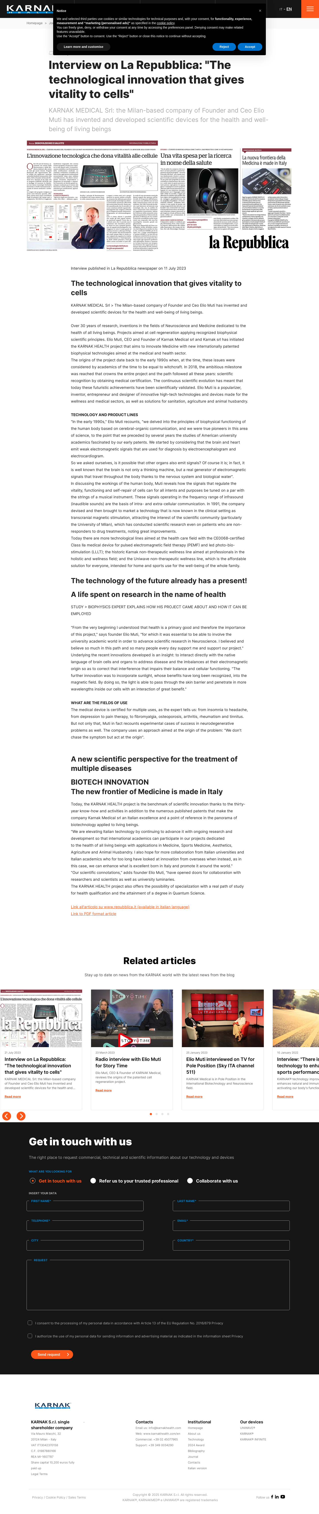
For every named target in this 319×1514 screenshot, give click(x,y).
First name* (41, 1201)
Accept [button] (250, 47)
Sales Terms (77, 1506)
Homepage (35, 23)
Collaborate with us (212, 1181)
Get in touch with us (56, 1181)
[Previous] (6, 1116)
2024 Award (196, 1454)
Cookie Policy (56, 1506)
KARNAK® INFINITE (253, 1448)
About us (194, 1442)
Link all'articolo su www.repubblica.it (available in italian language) (130, 906)
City (34, 1240)
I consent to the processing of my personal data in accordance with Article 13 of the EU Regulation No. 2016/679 (129, 1332)
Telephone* (40, 1220)
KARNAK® (247, 1442)
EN (289, 9)
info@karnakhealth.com (165, 1436)
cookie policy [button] (165, 23)
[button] (260, 10)
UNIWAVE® (247, 1436)
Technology (196, 1448)
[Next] (21, 1116)
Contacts (194, 1471)
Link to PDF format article (93, 913)
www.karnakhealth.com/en (161, 1442)
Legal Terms (39, 1482)
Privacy (217, 1332)
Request (41, 1259)
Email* (182, 1220)
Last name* (186, 1201)
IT (281, 9)
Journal (193, 1465)
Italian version (197, 1477)
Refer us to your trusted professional (134, 1181)
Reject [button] (224, 47)
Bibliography (196, 1459)
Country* (185, 1240)
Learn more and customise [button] (83, 47)
